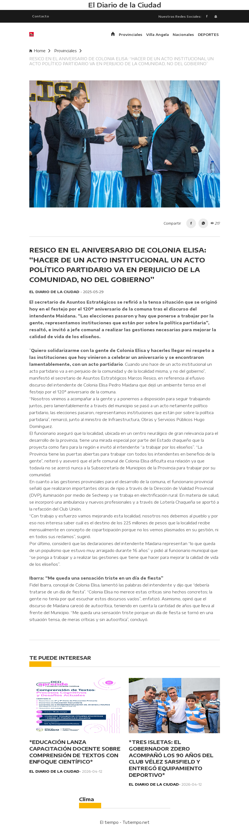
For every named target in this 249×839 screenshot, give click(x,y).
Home (39, 50)
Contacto (40, 16)
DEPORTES (208, 34)
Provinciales (130, 34)
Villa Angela (157, 34)
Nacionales (183, 34)
